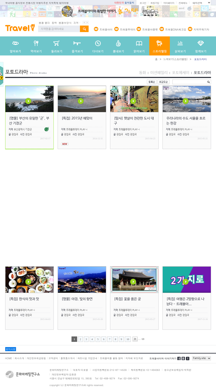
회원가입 (154, 3)
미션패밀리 (159, 73)
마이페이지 (168, 3)
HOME (8, 358)
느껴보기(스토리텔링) (175, 59)
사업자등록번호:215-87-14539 (109, 370)
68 (143, 339)
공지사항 (10, 349)
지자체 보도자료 (134, 358)
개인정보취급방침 (36, 358)
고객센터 (53, 358)
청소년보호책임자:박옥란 (177, 370)
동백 (54, 22)
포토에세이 (180, 73)
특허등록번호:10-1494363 (145, 370)
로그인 (143, 3)
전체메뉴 (183, 3)
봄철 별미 (44, 22)
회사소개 (19, 358)
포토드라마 (202, 73)
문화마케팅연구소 (59, 370)
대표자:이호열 (80, 370)
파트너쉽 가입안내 (87, 358)
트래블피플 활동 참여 (111, 358)
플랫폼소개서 (68, 358)
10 (128, 339)
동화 (142, 73)
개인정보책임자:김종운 (64, 374)
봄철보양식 (65, 22)
